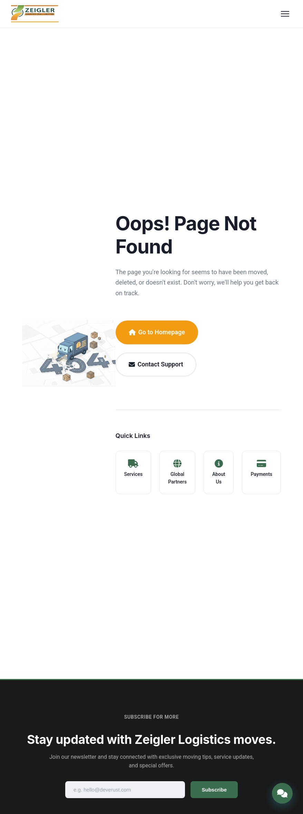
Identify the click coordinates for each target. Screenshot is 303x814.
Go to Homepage (157, 332)
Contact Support (156, 364)
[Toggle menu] (285, 13)
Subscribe (214, 790)
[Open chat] (282, 793)
